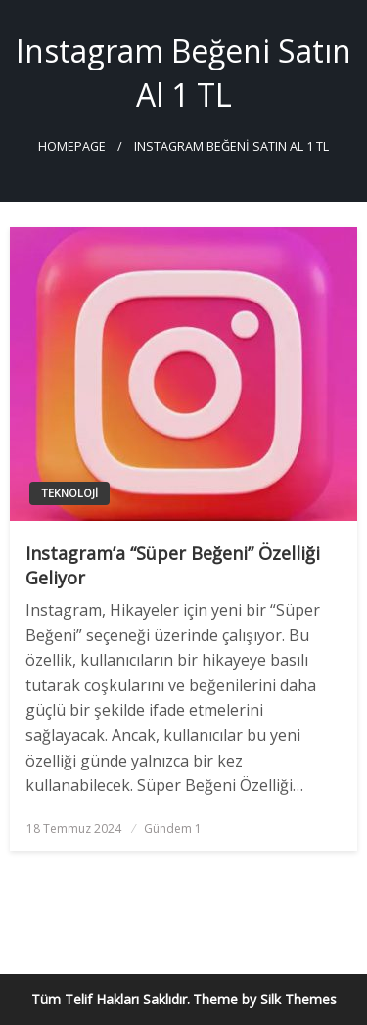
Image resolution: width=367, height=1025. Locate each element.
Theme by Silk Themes (265, 999)
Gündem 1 (173, 828)
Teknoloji (69, 493)
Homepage (72, 146)
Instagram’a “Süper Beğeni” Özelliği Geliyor (172, 565)
